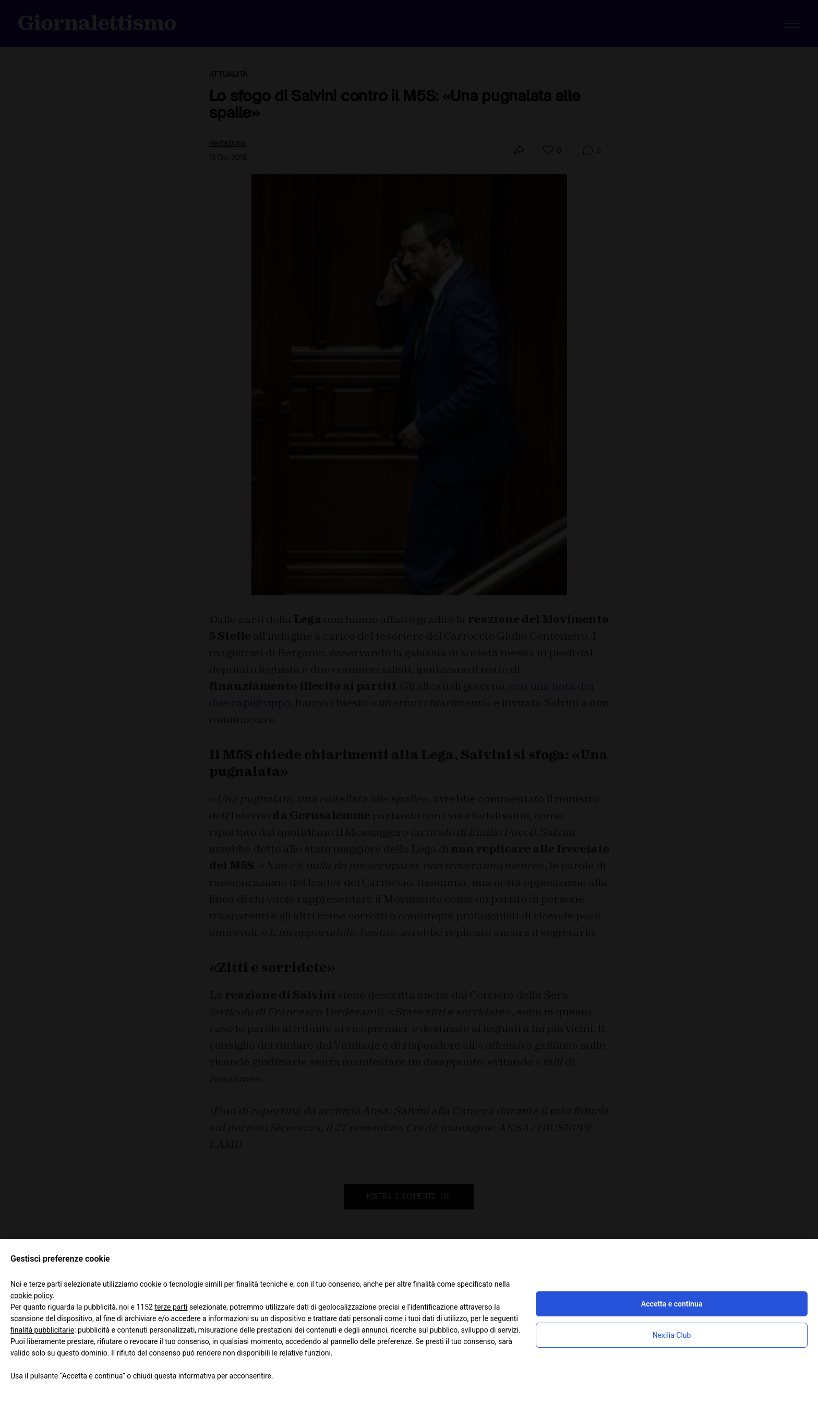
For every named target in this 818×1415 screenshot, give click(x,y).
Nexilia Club (672, 1335)
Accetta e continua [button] (671, 1304)
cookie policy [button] (31, 1295)
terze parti (170, 1307)
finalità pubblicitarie (42, 1330)
